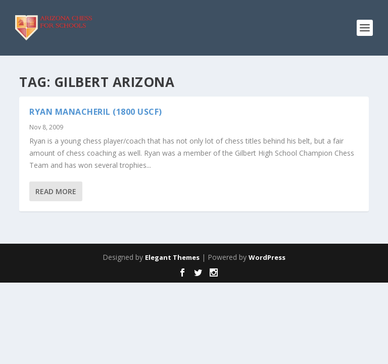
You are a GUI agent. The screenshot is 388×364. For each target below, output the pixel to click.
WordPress (267, 257)
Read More (55, 191)
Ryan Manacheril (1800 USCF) (95, 111)
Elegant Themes (172, 257)
